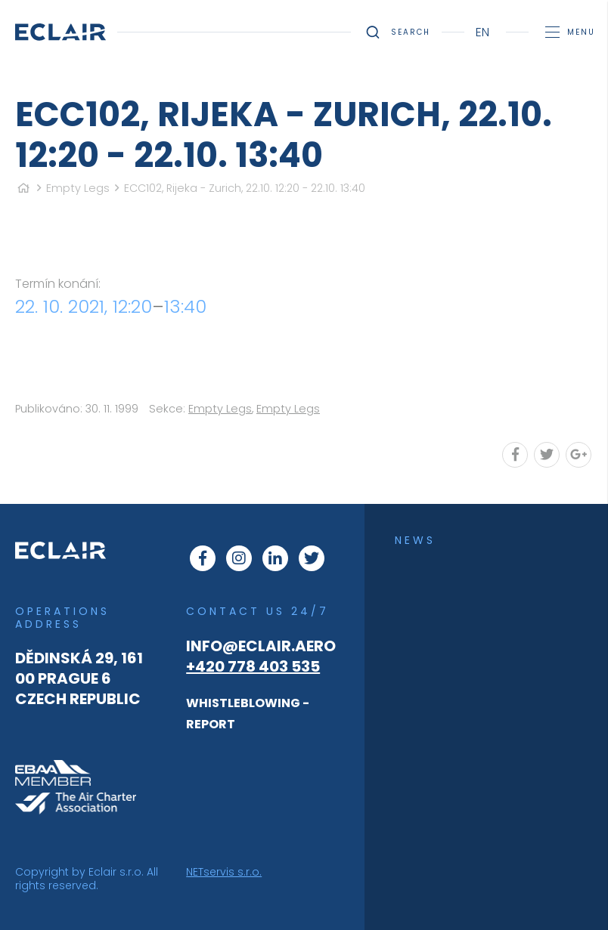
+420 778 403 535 (253, 666)
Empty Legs (78, 188)
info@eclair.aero (261, 646)
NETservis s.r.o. (224, 871)
